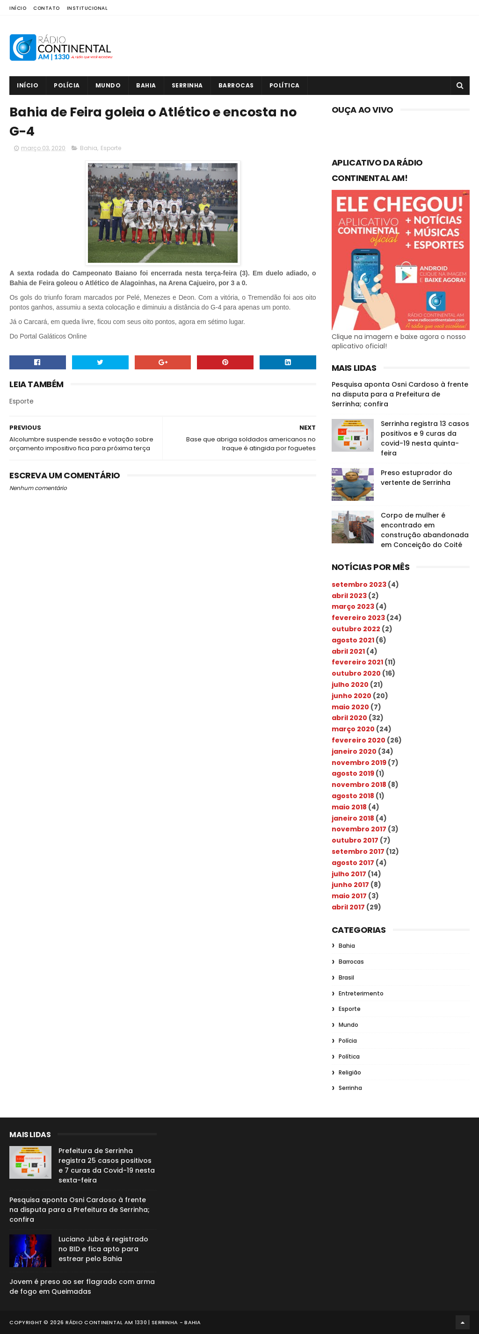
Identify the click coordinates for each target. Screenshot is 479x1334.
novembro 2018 (359, 784)
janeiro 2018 (353, 818)
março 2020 (353, 729)
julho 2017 (349, 874)
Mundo (108, 85)
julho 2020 (350, 684)
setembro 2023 (359, 584)
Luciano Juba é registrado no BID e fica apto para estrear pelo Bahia (103, 1248)
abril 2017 (348, 907)
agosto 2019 (353, 773)
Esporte (111, 148)
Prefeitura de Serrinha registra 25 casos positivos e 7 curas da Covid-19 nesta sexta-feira (106, 1165)
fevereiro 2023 (358, 617)
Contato (46, 8)
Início (17, 8)
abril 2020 (349, 717)
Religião (350, 1072)
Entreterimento (361, 993)
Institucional (87, 8)
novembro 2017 (359, 829)
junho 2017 (350, 884)
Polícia (67, 85)
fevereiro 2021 (357, 662)
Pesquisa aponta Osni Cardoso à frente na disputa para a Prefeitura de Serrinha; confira (400, 394)
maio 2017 (349, 896)
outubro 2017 (355, 840)
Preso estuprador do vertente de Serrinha (416, 477)
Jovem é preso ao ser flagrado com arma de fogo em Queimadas (82, 1286)
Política (284, 85)
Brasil (346, 977)
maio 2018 (349, 807)
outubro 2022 (356, 629)
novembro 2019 (359, 762)
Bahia (146, 85)
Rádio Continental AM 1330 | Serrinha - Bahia (133, 1322)
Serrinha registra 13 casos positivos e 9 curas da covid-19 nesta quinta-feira (425, 438)
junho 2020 (351, 695)
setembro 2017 (358, 851)
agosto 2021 (353, 640)
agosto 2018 (353, 795)
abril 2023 (349, 595)
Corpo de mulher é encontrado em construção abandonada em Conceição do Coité (425, 530)
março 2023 (353, 606)
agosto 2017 (353, 862)
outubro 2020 (356, 673)
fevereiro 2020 (358, 740)
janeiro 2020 (354, 751)
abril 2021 (348, 651)
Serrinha (187, 85)
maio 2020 (350, 707)
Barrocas (236, 85)
